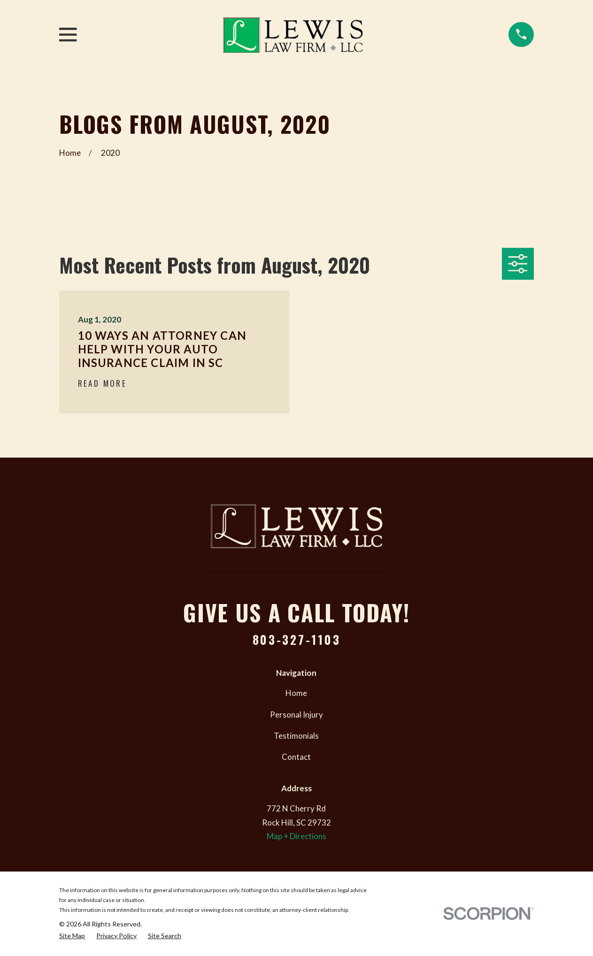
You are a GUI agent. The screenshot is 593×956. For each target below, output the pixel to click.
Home (296, 693)
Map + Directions (296, 836)
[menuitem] (72, 936)
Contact (296, 757)
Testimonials (296, 736)
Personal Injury (296, 714)
